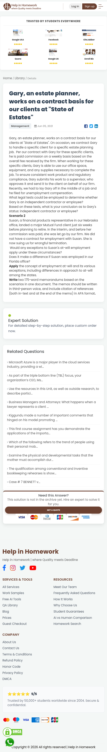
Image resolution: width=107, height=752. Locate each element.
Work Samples (13, 593)
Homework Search (67, 624)
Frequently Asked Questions (75, 593)
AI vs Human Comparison (73, 618)
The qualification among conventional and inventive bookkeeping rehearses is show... (47, 471)
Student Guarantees (69, 612)
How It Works (63, 600)
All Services (10, 587)
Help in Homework (30, 552)
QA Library (10, 606)
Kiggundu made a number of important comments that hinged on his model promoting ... (50, 418)
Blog (5, 612)
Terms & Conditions (17, 655)
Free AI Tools (11, 600)
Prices (6, 618)
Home (7, 78)
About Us (9, 643)
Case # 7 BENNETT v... (25, 482)
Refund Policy (12, 661)
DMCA (7, 680)
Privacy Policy (12, 673)
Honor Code (11, 667)
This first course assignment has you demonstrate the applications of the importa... (48, 431)
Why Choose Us (65, 606)
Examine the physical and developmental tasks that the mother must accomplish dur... (50, 458)
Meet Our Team (65, 587)
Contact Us (10, 649)
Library (20, 78)
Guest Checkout (14, 624)
